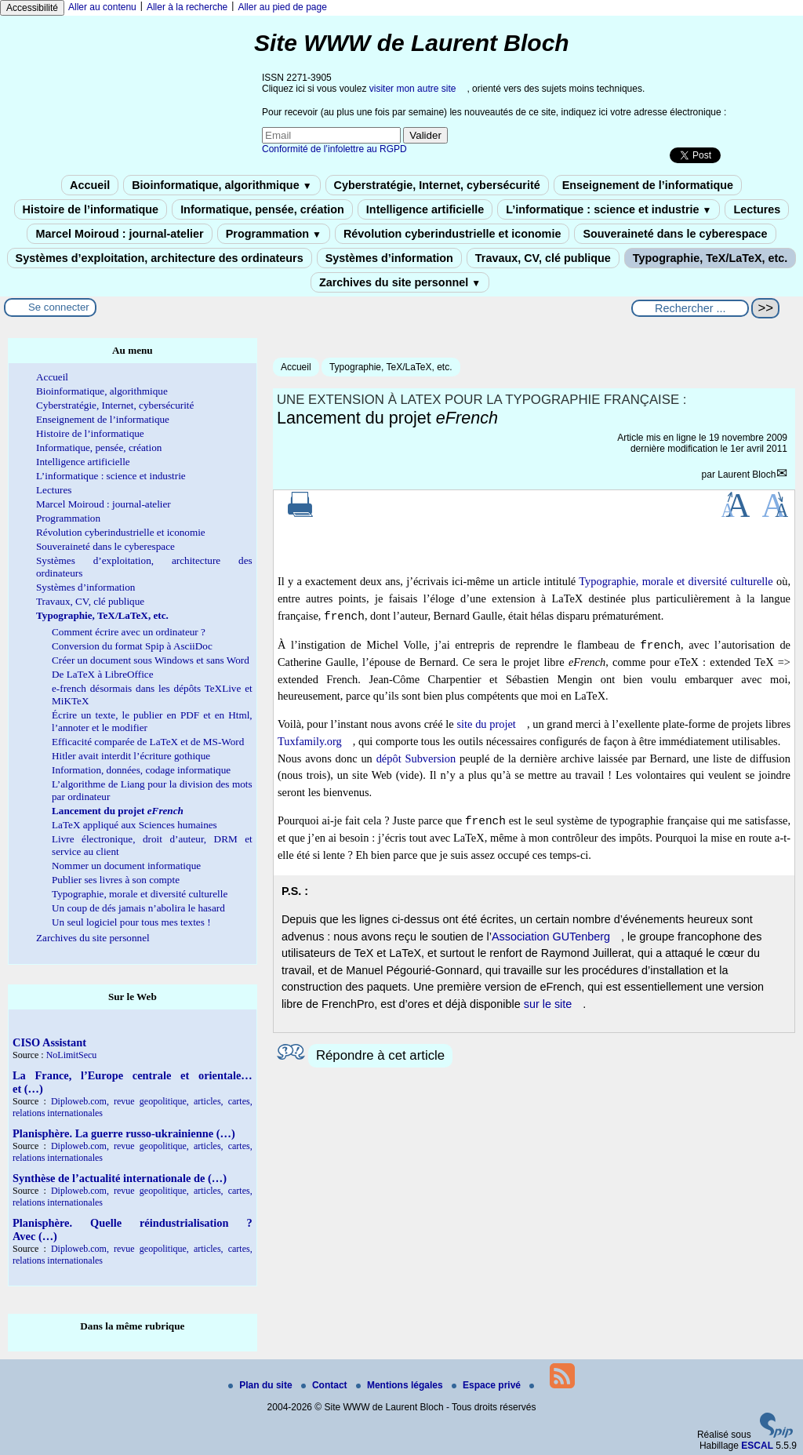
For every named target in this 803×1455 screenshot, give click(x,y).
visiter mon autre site (412, 88)
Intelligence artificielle (425, 209)
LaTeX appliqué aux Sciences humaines (134, 825)
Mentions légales (400, 1385)
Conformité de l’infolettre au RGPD (334, 149)
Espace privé (487, 1385)
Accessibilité (32, 7)
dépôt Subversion (416, 758)
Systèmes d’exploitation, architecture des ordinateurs (159, 258)
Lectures (756, 209)
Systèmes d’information (389, 258)
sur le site (548, 1004)
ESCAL (757, 1445)
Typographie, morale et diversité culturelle (675, 581)
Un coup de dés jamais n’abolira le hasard (138, 908)
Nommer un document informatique (126, 865)
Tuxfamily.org (310, 741)
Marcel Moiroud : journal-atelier (119, 233)
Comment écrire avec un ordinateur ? (128, 632)
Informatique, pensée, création (262, 209)
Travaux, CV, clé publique (543, 258)
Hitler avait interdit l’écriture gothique (131, 756)
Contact (325, 1385)
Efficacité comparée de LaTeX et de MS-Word (148, 742)
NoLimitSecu (71, 1054)
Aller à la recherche (187, 7)
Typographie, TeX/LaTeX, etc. (710, 258)
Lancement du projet (117, 811)
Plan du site (261, 1385)
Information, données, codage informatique (141, 770)
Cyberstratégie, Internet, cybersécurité (437, 185)
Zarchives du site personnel (400, 282)
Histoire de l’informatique (91, 209)
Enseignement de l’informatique (647, 185)
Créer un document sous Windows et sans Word (150, 660)
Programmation (274, 233)
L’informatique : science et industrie (608, 209)
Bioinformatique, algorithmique (221, 185)
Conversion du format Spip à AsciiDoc (132, 646)
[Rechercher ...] (690, 308)
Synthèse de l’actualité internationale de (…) (120, 1178)
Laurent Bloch (747, 474)
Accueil (90, 185)
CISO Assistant (49, 1042)
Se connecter (58, 307)
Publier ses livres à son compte (116, 880)
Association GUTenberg (551, 936)
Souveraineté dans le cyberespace (675, 233)
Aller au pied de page (282, 7)
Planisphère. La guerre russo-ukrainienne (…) (124, 1133)
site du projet (485, 724)
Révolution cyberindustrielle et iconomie (452, 233)
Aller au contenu (102, 7)
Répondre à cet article (380, 1055)
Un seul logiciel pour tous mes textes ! (131, 922)
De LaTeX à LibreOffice (103, 674)
